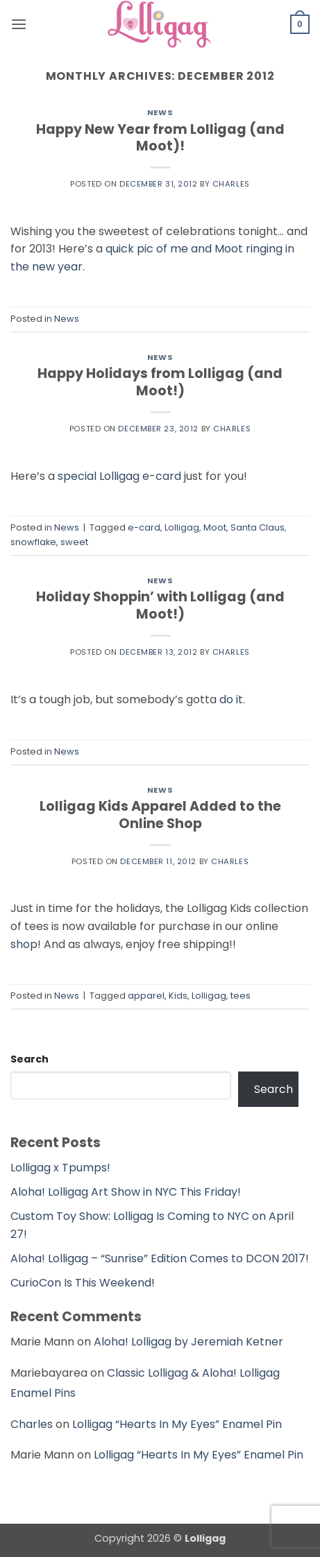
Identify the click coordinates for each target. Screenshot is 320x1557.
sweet (74, 542)
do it (231, 699)
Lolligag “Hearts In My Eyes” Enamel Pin (177, 1424)
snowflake (33, 542)
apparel (146, 995)
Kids (178, 995)
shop (23, 944)
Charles (231, 183)
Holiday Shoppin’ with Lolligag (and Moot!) (160, 605)
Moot (214, 527)
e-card (144, 527)
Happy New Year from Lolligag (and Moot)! (160, 138)
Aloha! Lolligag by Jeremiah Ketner (188, 1342)
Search (29, 1059)
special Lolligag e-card (119, 476)
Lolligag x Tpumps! (60, 1168)
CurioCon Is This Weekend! (82, 1283)
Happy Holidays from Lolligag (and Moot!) (160, 382)
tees (240, 995)
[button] (18, 24)
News (160, 112)
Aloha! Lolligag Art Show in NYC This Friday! (125, 1192)
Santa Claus (257, 527)
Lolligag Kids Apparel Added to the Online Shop (160, 815)
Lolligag (182, 527)
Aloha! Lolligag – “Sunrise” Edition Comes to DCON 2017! (159, 1258)
